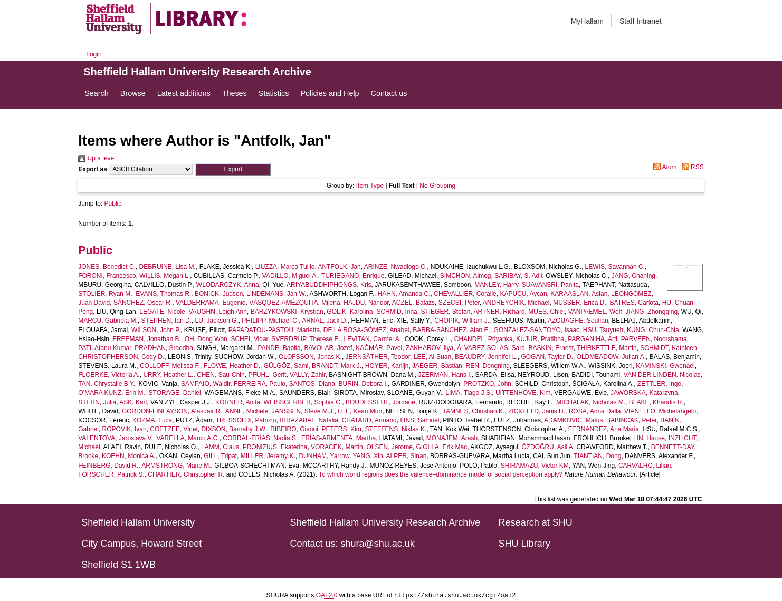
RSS (691, 167)
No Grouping (437, 185)
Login (93, 54)
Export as (92, 169)
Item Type (370, 185)
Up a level (97, 158)
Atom (663, 167)
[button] (233, 169)
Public (113, 203)
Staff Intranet (640, 21)
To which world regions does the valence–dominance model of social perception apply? (440, 474)
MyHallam (587, 21)
